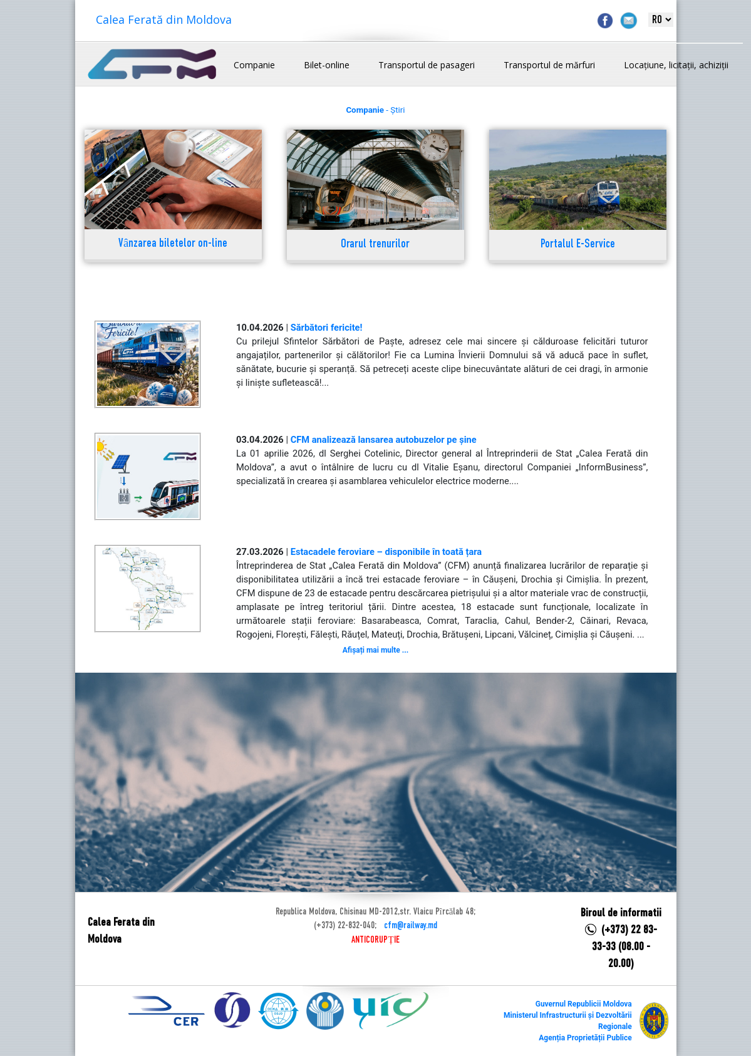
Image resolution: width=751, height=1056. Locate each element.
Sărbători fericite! (327, 327)
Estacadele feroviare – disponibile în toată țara (386, 551)
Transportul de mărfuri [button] (549, 65)
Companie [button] (254, 65)
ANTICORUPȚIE (375, 940)
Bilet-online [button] (327, 65)
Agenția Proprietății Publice (585, 1037)
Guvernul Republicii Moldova (584, 1004)
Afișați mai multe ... (375, 650)
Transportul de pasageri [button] (426, 65)
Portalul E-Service (578, 244)
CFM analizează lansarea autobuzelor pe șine (384, 439)
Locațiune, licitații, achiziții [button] (676, 65)
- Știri (375, 110)
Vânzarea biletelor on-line (172, 244)
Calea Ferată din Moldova (164, 19)
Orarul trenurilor (375, 244)
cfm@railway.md (410, 925)
